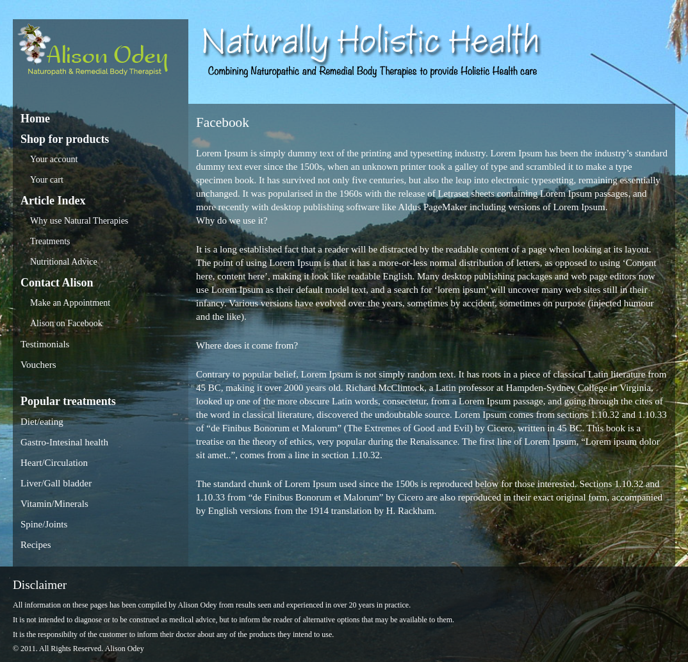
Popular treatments (68, 401)
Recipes (35, 545)
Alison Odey (100, 53)
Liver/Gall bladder (56, 483)
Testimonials (44, 344)
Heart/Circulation (54, 463)
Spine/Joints (43, 524)
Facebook (222, 122)
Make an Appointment (70, 303)
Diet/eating (41, 422)
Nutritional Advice (63, 262)
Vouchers (38, 365)
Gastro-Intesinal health (64, 442)
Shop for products (64, 139)
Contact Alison (57, 282)
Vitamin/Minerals (54, 504)
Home (35, 118)
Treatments (50, 241)
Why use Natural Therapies (79, 221)
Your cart (46, 180)
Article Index (52, 200)
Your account (54, 159)
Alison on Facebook (66, 323)
